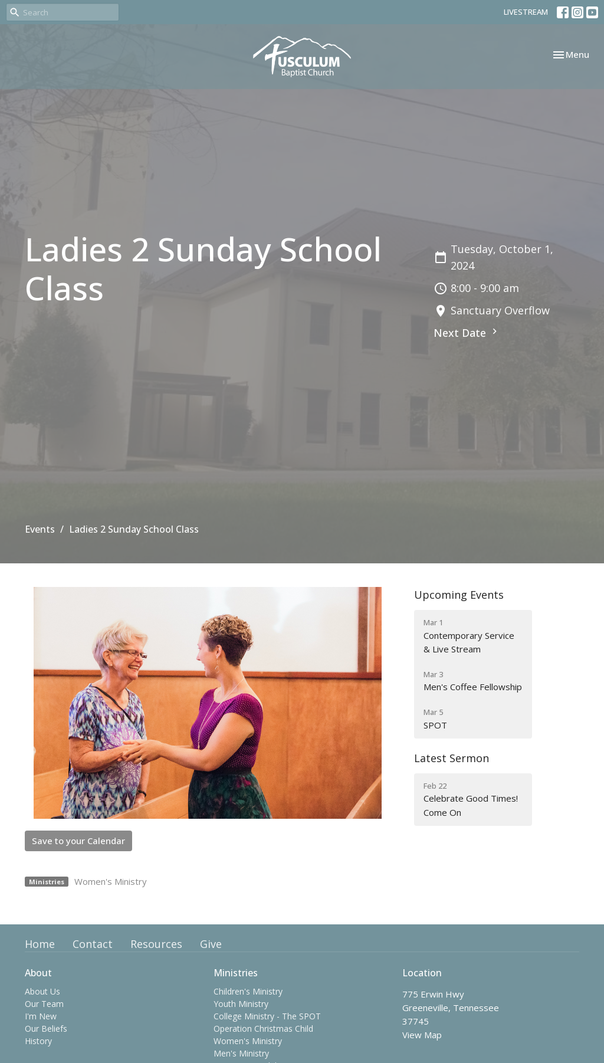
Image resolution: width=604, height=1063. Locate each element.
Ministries (236, 972)
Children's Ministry (248, 991)
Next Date (467, 333)
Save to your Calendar (78, 841)
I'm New (41, 1016)
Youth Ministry (241, 1003)
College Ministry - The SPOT (267, 1016)
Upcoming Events (459, 595)
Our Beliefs (46, 1028)
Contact (93, 944)
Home (40, 944)
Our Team (44, 1003)
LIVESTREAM (526, 11)
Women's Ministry (110, 881)
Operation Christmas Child (263, 1028)
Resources (156, 944)
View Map (422, 1035)
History (38, 1040)
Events (40, 529)
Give (211, 944)
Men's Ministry (241, 1053)
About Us (42, 991)
